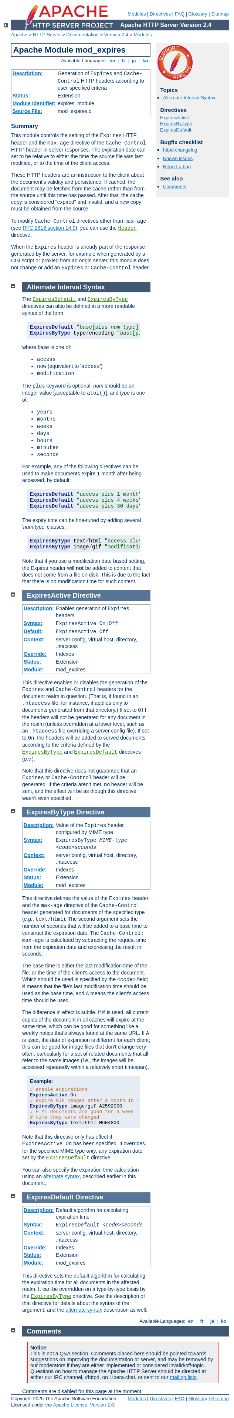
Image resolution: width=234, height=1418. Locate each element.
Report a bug (177, 166)
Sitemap (220, 14)
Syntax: (33, 623)
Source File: (27, 111)
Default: (33, 631)
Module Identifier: (34, 103)
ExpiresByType (176, 123)
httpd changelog (180, 150)
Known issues (178, 158)
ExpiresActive (174, 117)
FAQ (179, 14)
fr (124, 60)
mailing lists (183, 1377)
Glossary (197, 14)
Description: (28, 73)
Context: (34, 639)
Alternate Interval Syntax (189, 97)
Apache (19, 34)
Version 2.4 (116, 34)
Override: (35, 654)
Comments (174, 186)
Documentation (82, 34)
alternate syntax (61, 1176)
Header (127, 228)
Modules (137, 14)
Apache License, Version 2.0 (83, 1405)
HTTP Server (47, 34)
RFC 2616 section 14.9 (49, 228)
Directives (160, 14)
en (112, 60)
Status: (21, 96)
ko (145, 60)
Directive (87, 595)
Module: (34, 670)
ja (133, 60)
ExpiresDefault (175, 130)
